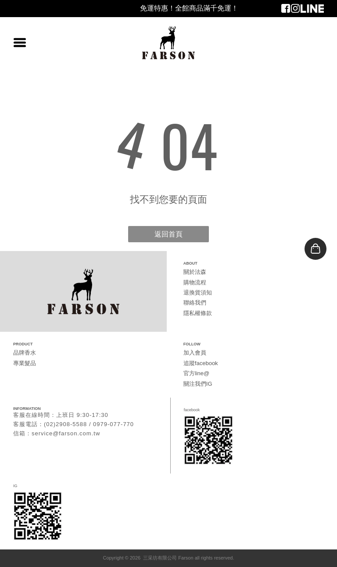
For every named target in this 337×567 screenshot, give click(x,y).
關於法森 (194, 272)
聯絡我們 (194, 302)
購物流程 (194, 282)
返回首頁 (168, 234)
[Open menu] (19, 42)
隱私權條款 (197, 313)
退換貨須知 (197, 292)
